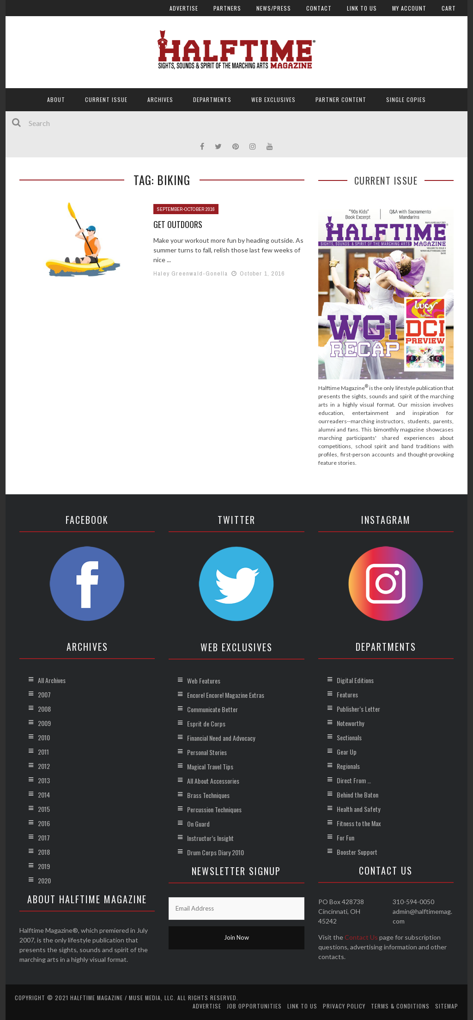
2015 (44, 809)
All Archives (52, 680)
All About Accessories (213, 781)
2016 (44, 823)
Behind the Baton (357, 794)
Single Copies (406, 99)
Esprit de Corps (206, 723)
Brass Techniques (208, 795)
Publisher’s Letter (358, 709)
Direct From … (354, 780)
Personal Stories (207, 752)
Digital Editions (355, 680)
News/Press (273, 8)
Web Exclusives (273, 99)
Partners (227, 8)
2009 (44, 723)
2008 (44, 709)
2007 (44, 694)
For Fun (345, 837)
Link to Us (362, 8)
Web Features (203, 680)
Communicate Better (212, 709)
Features (347, 694)
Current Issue (106, 99)
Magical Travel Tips (210, 766)
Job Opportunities (254, 1006)
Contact (319, 8)
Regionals (348, 766)
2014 (44, 794)
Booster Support (357, 852)
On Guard (198, 823)
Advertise (184, 8)
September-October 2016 (186, 209)
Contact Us (361, 937)
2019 (44, 866)
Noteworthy (350, 723)
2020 (44, 880)
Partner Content (340, 99)
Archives (160, 99)
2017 (44, 837)
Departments (212, 99)
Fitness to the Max (359, 823)
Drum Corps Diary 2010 (215, 852)
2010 (44, 737)
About (56, 99)
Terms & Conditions (400, 1006)
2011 (43, 751)
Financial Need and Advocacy (221, 738)
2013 (44, 780)
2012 (44, 766)
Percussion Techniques (214, 809)
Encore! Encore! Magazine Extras (225, 695)
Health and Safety (358, 809)
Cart (449, 8)
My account (409, 8)
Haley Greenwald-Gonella (190, 273)
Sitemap (446, 1006)
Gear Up (347, 751)
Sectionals (349, 737)
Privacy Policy (344, 1006)
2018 (44, 852)
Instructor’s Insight (210, 838)
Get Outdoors (177, 224)
